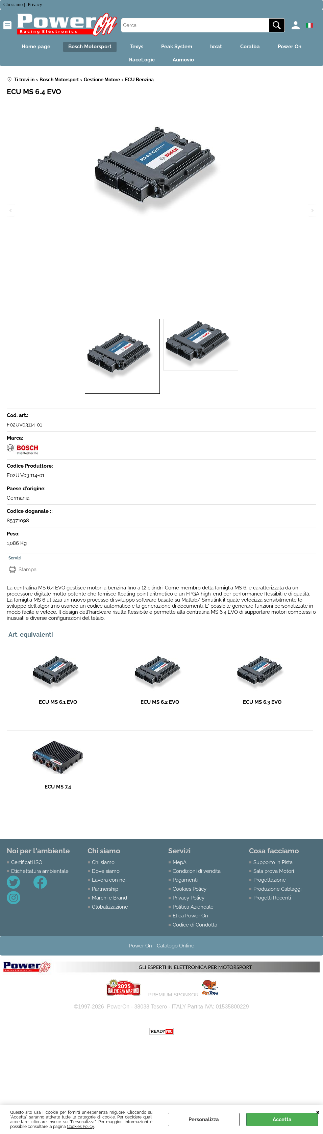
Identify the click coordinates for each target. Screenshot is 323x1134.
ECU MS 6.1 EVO (58, 705)
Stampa (27, 573)
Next (311, 210)
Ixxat (218, 48)
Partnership (105, 892)
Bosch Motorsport (85, 48)
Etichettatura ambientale (40, 874)
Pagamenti (185, 883)
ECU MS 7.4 (58, 790)
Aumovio (184, 62)
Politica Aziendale (193, 910)
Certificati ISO (26, 865)
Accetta (282, 1119)
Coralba (254, 48)
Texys (134, 48)
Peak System (176, 48)
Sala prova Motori (273, 874)
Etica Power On (190, 919)
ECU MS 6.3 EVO (262, 705)
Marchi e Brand (109, 901)
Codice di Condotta (195, 928)
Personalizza (204, 1119)
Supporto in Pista (273, 865)
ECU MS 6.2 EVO (160, 705)
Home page (29, 48)
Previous (11, 210)
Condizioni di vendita (197, 874)
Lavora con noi (109, 883)
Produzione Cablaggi (277, 892)
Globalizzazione (110, 910)
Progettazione (269, 883)
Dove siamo (106, 874)
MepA (180, 865)
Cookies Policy (80, 1126)
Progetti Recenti (272, 901)
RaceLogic (141, 62)
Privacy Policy (188, 901)
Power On (296, 48)
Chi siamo (103, 865)
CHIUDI (318, 1111)
